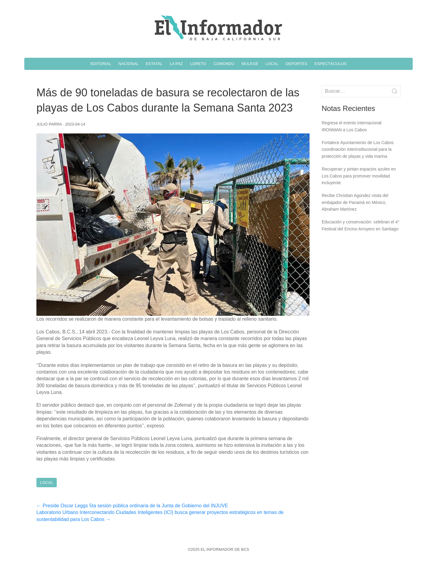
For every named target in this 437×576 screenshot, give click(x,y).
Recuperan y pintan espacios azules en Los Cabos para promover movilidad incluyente (359, 176)
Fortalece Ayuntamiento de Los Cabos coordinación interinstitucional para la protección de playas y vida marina (358, 149)
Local (46, 482)
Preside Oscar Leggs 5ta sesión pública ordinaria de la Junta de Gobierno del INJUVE (132, 505)
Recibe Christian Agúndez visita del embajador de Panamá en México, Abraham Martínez (355, 202)
